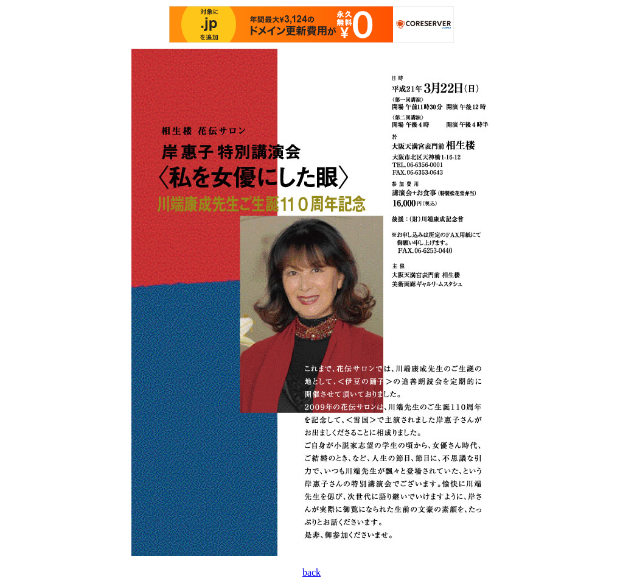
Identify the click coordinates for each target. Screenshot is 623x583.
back (311, 572)
